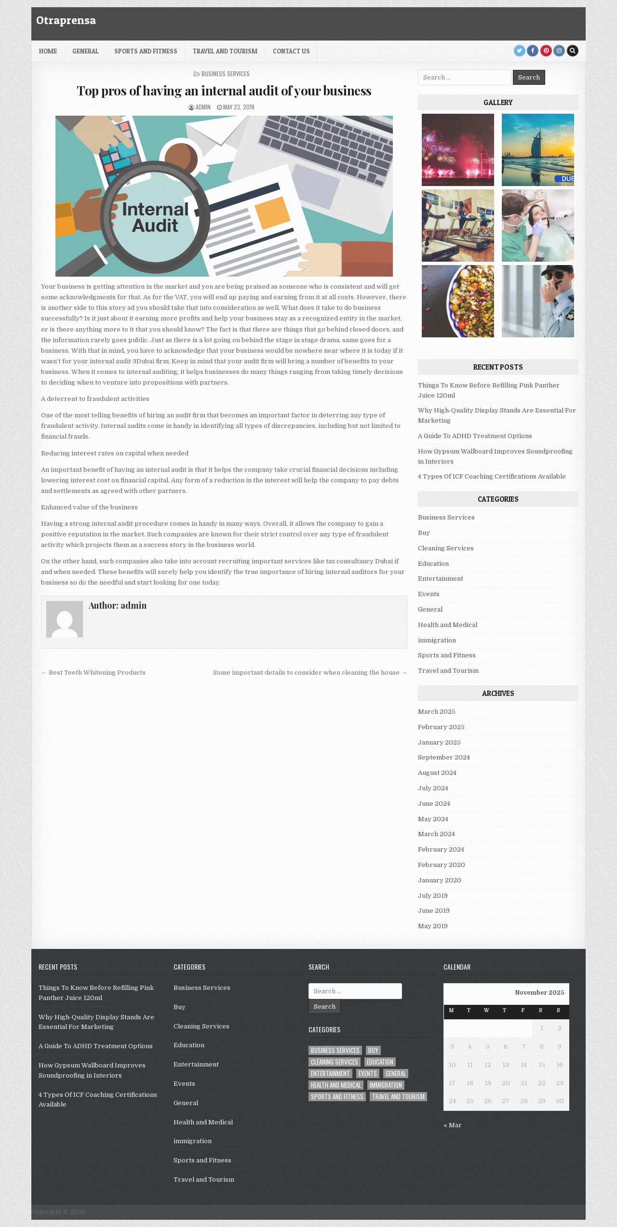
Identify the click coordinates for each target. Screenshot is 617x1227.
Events (429, 594)
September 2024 (444, 757)
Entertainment (440, 578)
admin (203, 107)
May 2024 (433, 819)
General (85, 51)
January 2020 (439, 880)
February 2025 (441, 727)
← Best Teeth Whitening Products (93, 672)
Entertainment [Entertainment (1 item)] (330, 1073)
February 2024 (441, 849)
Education (433, 563)
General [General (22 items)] (396, 1073)
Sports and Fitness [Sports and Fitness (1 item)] (337, 1096)
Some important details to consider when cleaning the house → (310, 672)
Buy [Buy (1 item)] (373, 1050)
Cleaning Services (446, 548)
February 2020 (441, 864)
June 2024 (434, 803)
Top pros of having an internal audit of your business (224, 90)
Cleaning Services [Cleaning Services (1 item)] (334, 1062)
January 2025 (439, 742)
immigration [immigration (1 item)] (386, 1085)
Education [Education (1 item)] (380, 1062)
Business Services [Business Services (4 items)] (335, 1050)
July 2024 (433, 788)
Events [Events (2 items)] (368, 1073)
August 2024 (437, 772)
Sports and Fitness (145, 51)
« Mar (452, 1125)
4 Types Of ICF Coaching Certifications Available (492, 476)
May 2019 (433, 926)
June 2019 (434, 910)
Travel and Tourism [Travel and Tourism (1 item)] (398, 1096)
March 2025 (437, 711)
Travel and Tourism (225, 51)
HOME (48, 51)
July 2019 (433, 895)
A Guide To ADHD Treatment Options (475, 436)
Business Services (225, 73)
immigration (437, 640)
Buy (424, 532)
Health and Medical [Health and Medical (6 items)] (336, 1085)
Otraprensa (66, 20)
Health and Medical (447, 624)
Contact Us (291, 51)
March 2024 (436, 834)
